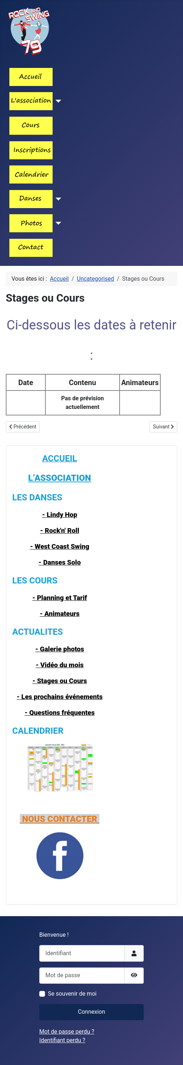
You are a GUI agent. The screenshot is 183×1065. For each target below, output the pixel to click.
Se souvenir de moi (72, 993)
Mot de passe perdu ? (66, 1031)
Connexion (91, 1011)
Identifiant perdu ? (62, 1040)
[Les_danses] (57, 199)
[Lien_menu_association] (57, 101)
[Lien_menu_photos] (57, 223)
